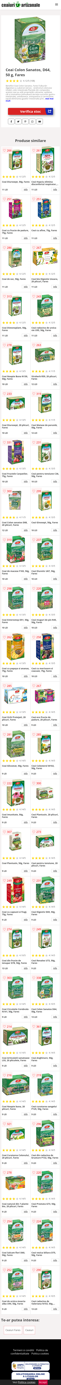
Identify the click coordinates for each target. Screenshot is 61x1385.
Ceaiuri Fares (13, 1330)
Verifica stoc (36, 111)
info (26, 189)
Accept (43, 1382)
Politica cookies (40, 1353)
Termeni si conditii (23, 1350)
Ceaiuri (29, 1330)
